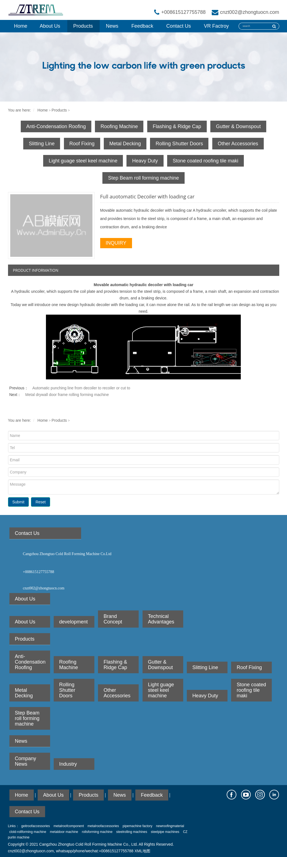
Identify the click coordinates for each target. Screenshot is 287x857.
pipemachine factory (137, 826)
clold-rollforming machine (27, 832)
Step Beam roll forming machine (143, 178)
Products (83, 26)
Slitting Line (42, 143)
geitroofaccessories (35, 826)
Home (20, 26)
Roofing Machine (119, 126)
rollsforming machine (97, 832)
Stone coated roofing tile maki (205, 161)
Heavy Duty (145, 161)
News (112, 26)
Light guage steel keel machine (83, 161)
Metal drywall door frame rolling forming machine (67, 394)
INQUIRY (116, 243)
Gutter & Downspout (238, 126)
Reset (40, 502)
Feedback (142, 26)
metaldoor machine (64, 832)
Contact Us (178, 26)
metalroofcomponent (69, 826)
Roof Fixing (82, 143)
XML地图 (142, 851)
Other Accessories (238, 143)
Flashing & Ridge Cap (177, 126)
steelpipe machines (165, 832)
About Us (50, 26)
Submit (18, 502)
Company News (25, 761)
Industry (68, 764)
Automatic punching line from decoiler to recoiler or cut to (81, 388)
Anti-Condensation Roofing (56, 126)
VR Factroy (216, 26)
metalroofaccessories (103, 826)
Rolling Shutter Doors (179, 143)
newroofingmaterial (170, 826)
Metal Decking (125, 143)
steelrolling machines (131, 832)
